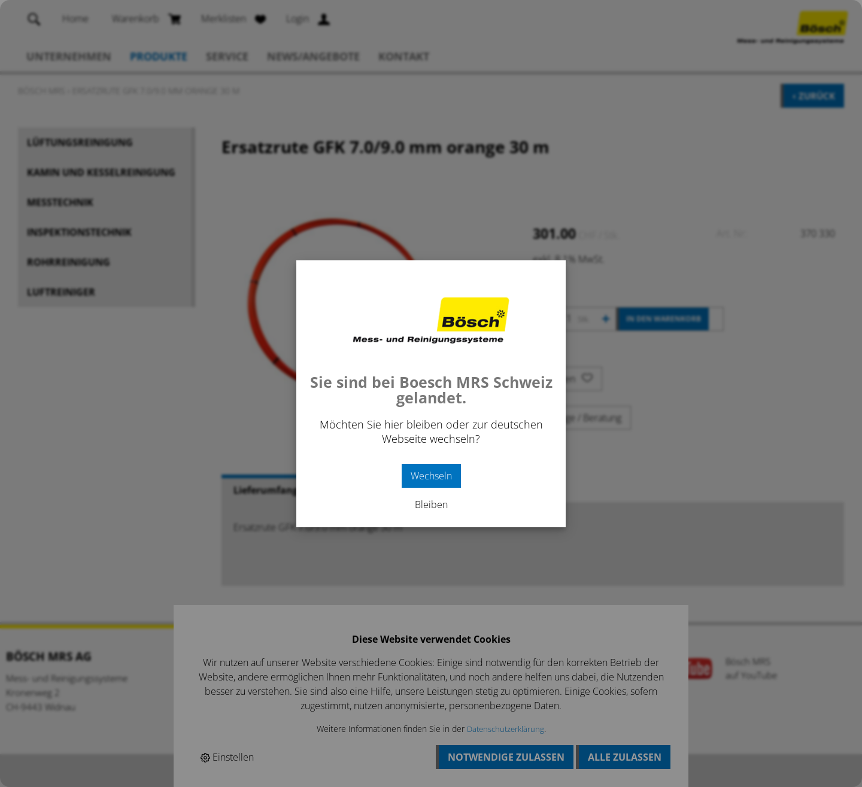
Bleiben (431, 504)
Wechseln (431, 475)
